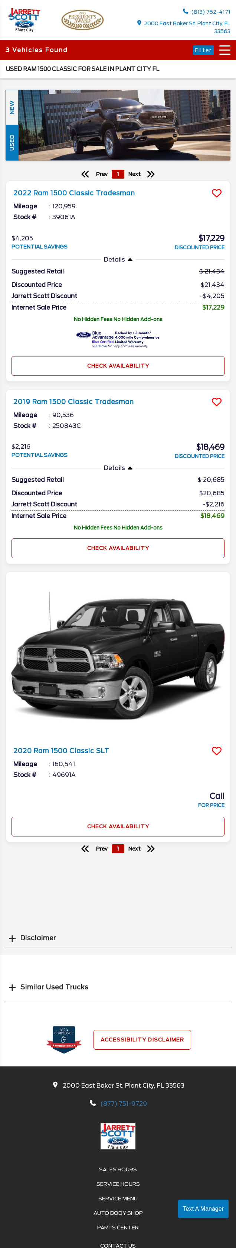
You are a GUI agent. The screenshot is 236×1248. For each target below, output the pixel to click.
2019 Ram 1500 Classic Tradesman (73, 402)
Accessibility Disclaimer (142, 1040)
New (12, 107)
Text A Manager (203, 1209)
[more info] (118, 182)
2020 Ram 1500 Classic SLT (61, 751)
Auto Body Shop (118, 1213)
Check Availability (118, 366)
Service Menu (118, 1198)
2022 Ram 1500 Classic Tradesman (74, 193)
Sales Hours (118, 1169)
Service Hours (118, 1184)
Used (12, 143)
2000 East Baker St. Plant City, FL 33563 (184, 27)
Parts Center (118, 1228)
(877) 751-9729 (123, 1103)
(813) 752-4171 (206, 12)
